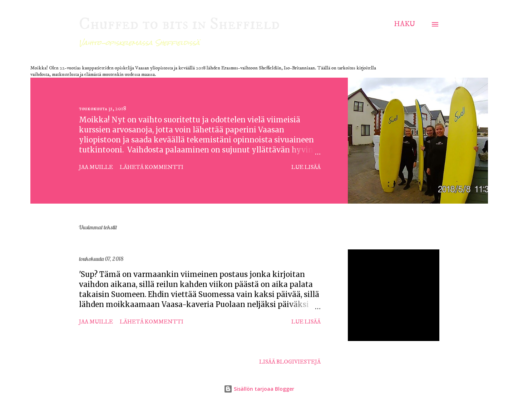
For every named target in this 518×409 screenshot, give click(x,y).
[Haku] (404, 24)
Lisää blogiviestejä (290, 361)
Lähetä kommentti (151, 167)
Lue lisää (306, 167)
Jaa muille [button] (96, 167)
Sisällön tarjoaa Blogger (259, 388)
